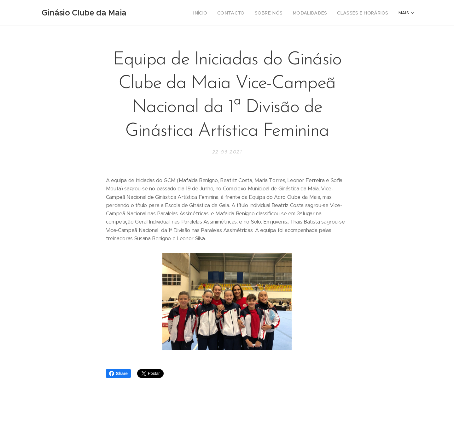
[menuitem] (168, 13)
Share (118, 373)
